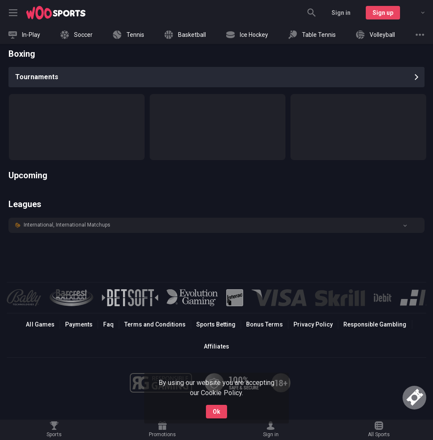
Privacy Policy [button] (313, 324)
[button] (216, 225)
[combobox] (416, 12)
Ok (216, 411)
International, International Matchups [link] (67, 225)
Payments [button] (79, 324)
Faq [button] (108, 324)
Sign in (341, 12)
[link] (55, 12)
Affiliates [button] (216, 346)
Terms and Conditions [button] (155, 324)
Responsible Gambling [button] (374, 324)
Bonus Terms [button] (264, 324)
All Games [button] (40, 324)
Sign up (383, 12)
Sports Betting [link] (216, 324)
